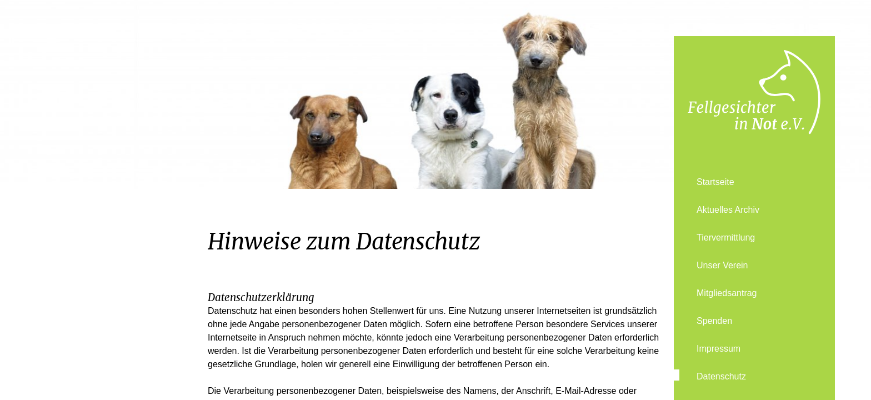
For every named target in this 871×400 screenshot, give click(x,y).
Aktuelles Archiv (728, 209)
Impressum (718, 348)
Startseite (715, 182)
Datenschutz (721, 376)
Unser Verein (722, 265)
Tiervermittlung (726, 237)
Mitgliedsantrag (727, 293)
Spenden (714, 321)
